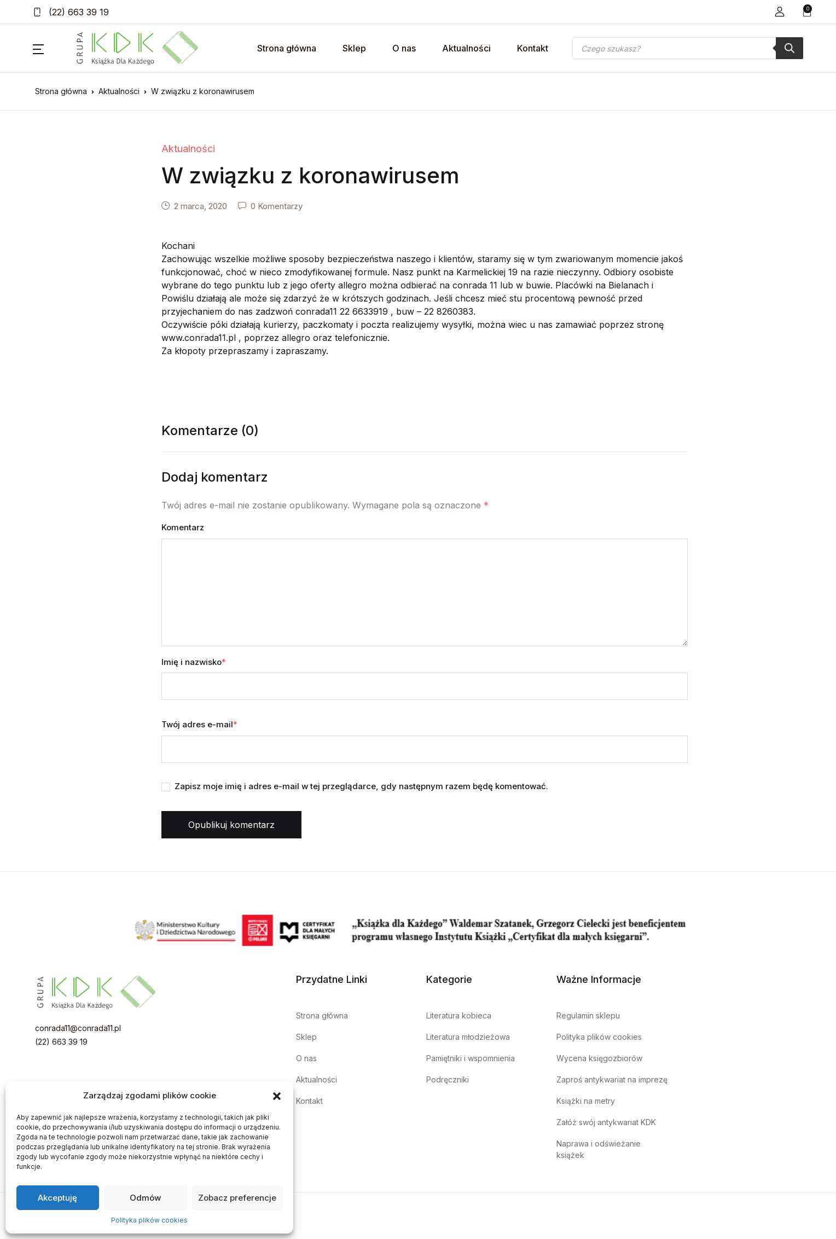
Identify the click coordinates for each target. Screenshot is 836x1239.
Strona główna (286, 48)
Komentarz (182, 527)
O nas (404, 48)
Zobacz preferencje (237, 1197)
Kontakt (532, 48)
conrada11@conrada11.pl (78, 1028)
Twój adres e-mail (199, 724)
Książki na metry (585, 1100)
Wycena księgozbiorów (599, 1058)
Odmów (145, 1197)
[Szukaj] (789, 48)
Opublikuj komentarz (231, 824)
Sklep (354, 48)
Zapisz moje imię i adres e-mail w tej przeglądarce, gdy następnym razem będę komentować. (361, 786)
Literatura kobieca (458, 1015)
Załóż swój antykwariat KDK (606, 1122)
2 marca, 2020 (200, 206)
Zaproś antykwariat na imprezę (611, 1079)
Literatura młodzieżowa (468, 1036)
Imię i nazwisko (193, 662)
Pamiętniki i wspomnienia (470, 1058)
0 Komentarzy (277, 206)
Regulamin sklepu (588, 1015)
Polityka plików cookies (149, 1220)
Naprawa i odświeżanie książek (598, 1149)
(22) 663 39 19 (71, 12)
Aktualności (466, 48)
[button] (276, 1095)
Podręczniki (447, 1079)
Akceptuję (57, 1197)
